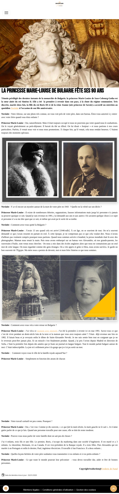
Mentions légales (31, 490)
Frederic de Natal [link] (109, 469)
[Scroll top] (113, 488)
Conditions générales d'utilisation (57, 490)
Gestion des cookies (86, 490)
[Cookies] (6, 488)
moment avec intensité (47, 331)
